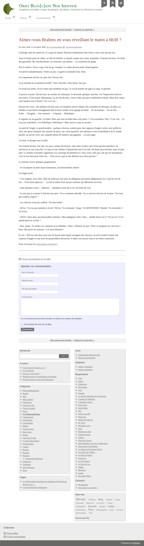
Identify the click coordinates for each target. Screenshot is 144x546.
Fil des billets (12, 533)
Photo (91, 509)
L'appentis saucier (85, 402)
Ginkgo (117, 500)
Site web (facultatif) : (29, 289)
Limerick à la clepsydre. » (84, 30)
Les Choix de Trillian (86, 452)
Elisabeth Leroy (84, 426)
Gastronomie (28, 423)
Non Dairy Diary (84, 476)
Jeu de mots (100, 503)
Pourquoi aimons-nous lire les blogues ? (38, 380)
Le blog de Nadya (85, 455)
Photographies (101, 510)
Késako (26, 394)
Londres (110, 503)
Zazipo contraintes (85, 370)
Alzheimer (92, 500)
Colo (80, 378)
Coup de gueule (29, 408)
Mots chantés (28, 399)
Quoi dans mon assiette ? (88, 488)
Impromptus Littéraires (47, 244)
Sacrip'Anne (83, 408)
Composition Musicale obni (89, 355)
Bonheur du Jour (84, 432)
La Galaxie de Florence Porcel (90, 449)
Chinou (81, 438)
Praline (81, 467)
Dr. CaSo (81, 423)
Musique (26, 456)
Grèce (25, 411)
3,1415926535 (28, 371)
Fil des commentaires (16, 537)
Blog (100, 499)
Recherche (25, 350)
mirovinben (82, 387)
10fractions (82, 384)
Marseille (92, 506)
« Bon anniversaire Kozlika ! (61, 30)
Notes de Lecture (85, 440)
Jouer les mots (28, 429)
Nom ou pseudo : (28, 272)
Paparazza (82, 417)
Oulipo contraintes (85, 367)
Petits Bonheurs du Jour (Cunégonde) (93, 443)
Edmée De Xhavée (85, 420)
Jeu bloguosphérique (74, 47)
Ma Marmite (83, 485)
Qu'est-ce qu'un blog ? (31, 374)
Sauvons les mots (29, 438)
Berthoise (82, 470)
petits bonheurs (29, 467)
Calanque (109, 500)
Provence (120, 510)
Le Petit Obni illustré (31, 441)
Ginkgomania (28, 417)
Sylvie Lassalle (84, 414)
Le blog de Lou (84, 464)
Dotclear (136, 543)
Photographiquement (31, 391)
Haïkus (25, 426)
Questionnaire (28, 444)
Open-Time (82, 405)
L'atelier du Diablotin (86, 399)
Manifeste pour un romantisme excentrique (40, 377)
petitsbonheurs (81, 510)
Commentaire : (27, 297)
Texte (91, 513)
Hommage (80, 503)
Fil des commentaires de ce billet (36, 259)
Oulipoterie (27, 402)
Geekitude (27, 465)
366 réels (81, 499)
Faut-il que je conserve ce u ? (34, 368)
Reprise (26, 450)
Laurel (80, 473)
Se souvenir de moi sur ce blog (37, 324)
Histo (25, 470)
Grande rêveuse (84, 435)
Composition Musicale (34, 459)
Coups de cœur (28, 405)
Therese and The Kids (86, 358)
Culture (26, 447)
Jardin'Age (27, 462)
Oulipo (111, 506)
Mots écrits (27, 432)
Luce (80, 390)
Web (24, 397)
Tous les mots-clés (82, 518)
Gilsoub (81, 393)
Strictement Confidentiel (87, 446)
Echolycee (82, 458)
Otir (79, 411)
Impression (90, 503)
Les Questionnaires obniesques (35, 487)
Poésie (25, 435)
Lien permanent (56, 47)
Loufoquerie (27, 420)
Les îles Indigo (84, 461)
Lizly (80, 429)
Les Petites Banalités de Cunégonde (92, 396)
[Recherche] (39, 356)
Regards (26, 453)
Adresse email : (28, 281)
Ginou (80, 381)
